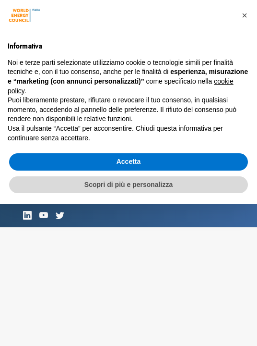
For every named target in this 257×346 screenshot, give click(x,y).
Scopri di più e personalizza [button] (128, 184)
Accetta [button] (129, 161)
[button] (244, 15)
